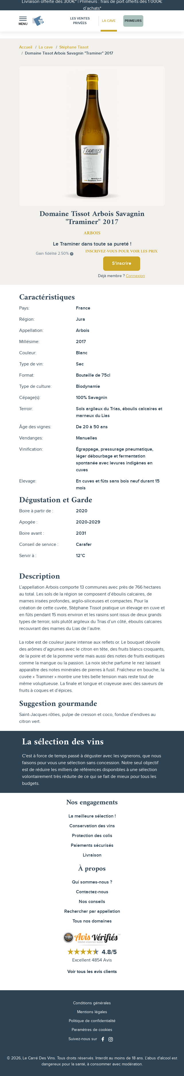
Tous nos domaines (92, 921)
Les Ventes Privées (80, 20)
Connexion (135, 276)
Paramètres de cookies (92, 1030)
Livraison (92, 855)
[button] (23, 21)
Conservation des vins (92, 826)
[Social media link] (103, 1039)
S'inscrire (121, 263)
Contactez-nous (92, 892)
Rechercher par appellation (92, 911)
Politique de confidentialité (92, 1021)
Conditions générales (92, 1003)
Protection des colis (92, 835)
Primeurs (133, 21)
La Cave (109, 21)
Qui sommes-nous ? (92, 882)
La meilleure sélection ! (92, 816)
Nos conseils (92, 901)
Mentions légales (92, 1012)
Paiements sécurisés (92, 845)
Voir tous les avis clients (92, 971)
